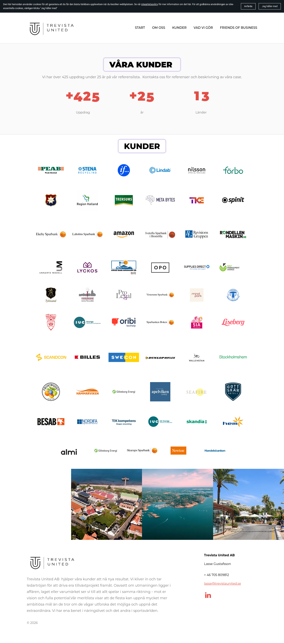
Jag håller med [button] (270, 6)
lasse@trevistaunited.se (222, 583)
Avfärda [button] (248, 6)
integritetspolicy (149, 4)
